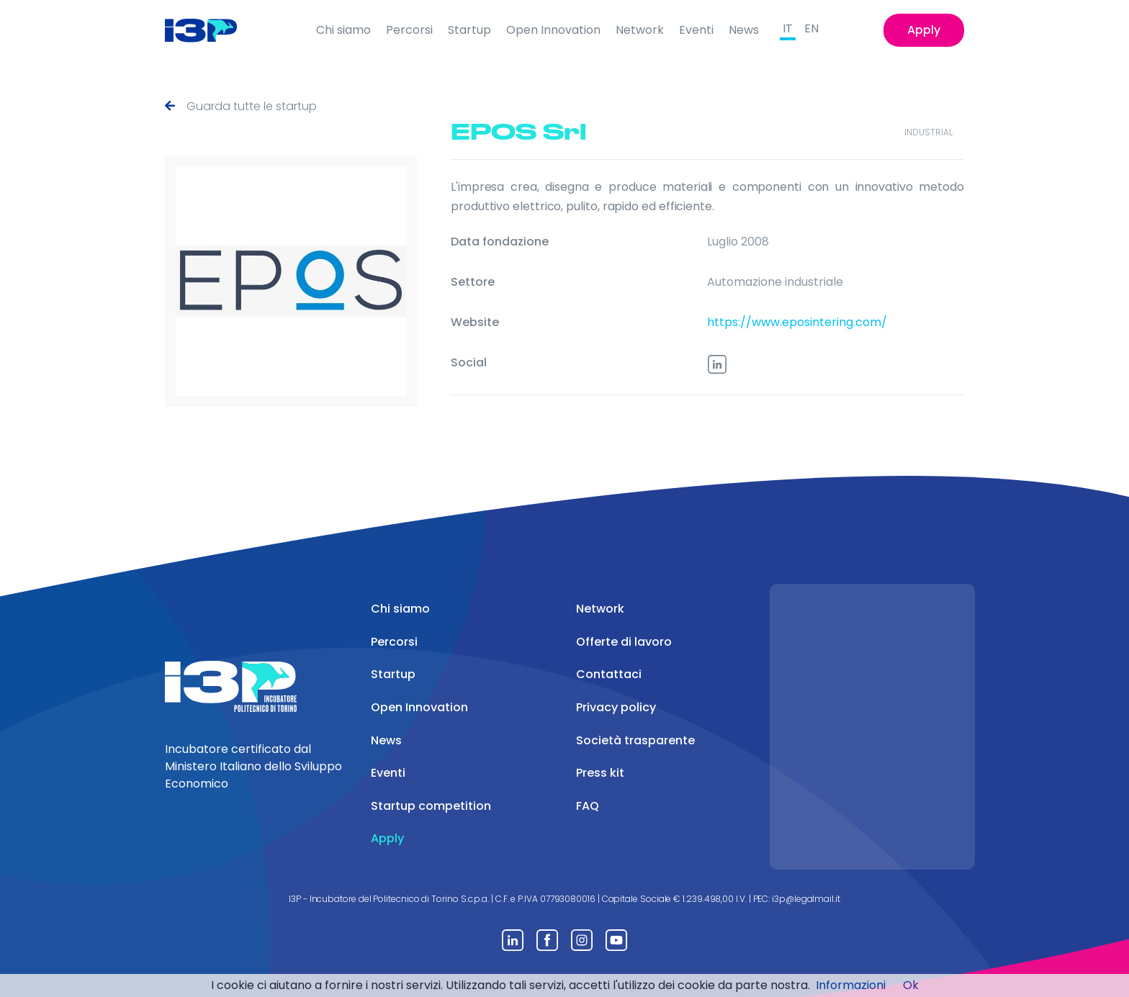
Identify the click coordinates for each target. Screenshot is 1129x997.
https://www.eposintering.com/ (797, 322)
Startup (469, 30)
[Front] (212, 30)
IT (788, 28)
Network (640, 30)
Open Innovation (553, 30)
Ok (911, 985)
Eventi (696, 30)
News (744, 30)
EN (811, 28)
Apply (923, 30)
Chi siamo (343, 30)
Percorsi (409, 30)
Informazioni (851, 985)
